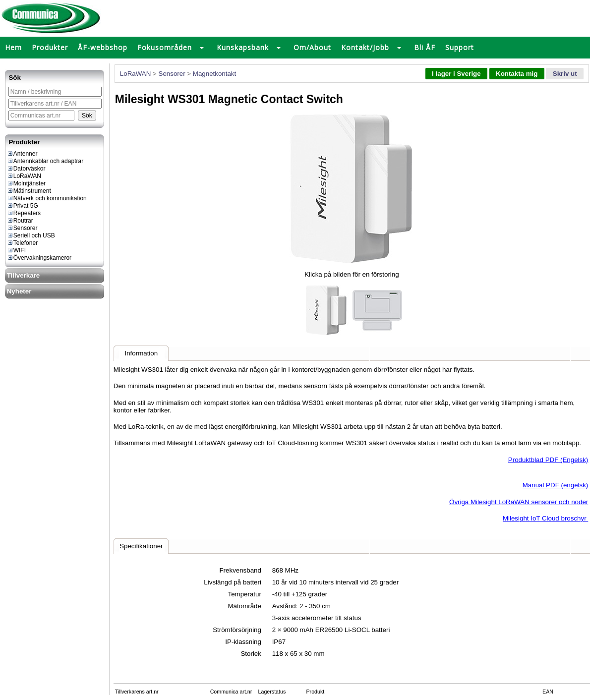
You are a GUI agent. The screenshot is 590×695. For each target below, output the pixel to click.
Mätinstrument (29, 190)
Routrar (20, 220)
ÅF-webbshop (102, 47)
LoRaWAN (24, 176)
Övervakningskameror (39, 257)
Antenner (22, 153)
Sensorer (22, 228)
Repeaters (24, 213)
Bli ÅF (424, 47)
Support (459, 47)
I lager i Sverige (456, 73)
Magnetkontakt (214, 73)
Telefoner (22, 242)
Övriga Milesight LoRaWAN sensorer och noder (518, 502)
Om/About (312, 47)
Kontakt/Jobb (365, 47)
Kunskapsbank (243, 47)
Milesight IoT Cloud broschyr (545, 518)
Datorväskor (26, 168)
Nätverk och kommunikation (47, 198)
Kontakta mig (516, 73)
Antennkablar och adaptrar (45, 161)
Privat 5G (22, 205)
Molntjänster (26, 183)
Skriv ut (565, 73)
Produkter (50, 47)
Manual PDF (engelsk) (556, 485)
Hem (13, 47)
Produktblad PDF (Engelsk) (548, 459)
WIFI (16, 250)
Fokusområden (164, 47)
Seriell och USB (31, 235)
